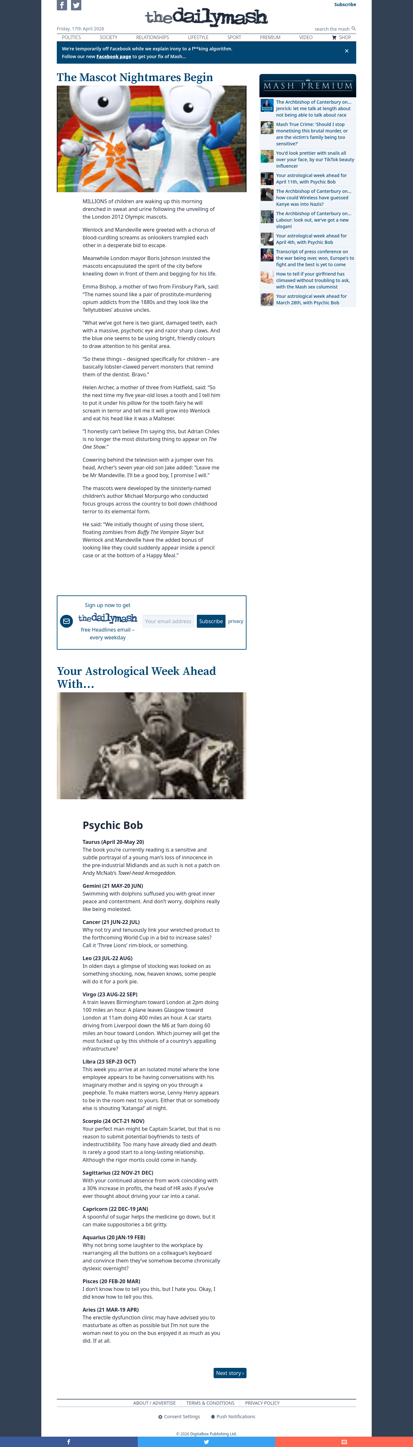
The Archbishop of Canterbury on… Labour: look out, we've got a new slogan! (313, 219)
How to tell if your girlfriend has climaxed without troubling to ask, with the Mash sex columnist (313, 280)
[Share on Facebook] (69, 1442)
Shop (341, 37)
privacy (235, 621)
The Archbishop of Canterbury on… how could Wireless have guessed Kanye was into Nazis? (313, 197)
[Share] (344, 1442)
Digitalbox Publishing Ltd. (213, 1434)
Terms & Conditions (210, 1403)
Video (306, 37)
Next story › (230, 1373)
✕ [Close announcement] (346, 51)
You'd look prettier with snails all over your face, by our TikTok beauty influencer (315, 159)
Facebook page (113, 56)
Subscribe (211, 621)
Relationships (152, 37)
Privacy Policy (262, 1403)
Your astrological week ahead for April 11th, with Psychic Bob (311, 178)
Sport (234, 37)
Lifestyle (198, 37)
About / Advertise (154, 1403)
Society (108, 37)
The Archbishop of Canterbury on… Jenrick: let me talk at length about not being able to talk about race (313, 108)
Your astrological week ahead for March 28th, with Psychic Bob (311, 299)
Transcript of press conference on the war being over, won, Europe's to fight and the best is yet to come (315, 257)
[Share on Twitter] (207, 1442)
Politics (71, 37)
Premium (270, 37)
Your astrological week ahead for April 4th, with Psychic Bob (311, 239)
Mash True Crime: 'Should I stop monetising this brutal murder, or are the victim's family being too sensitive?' (312, 134)
